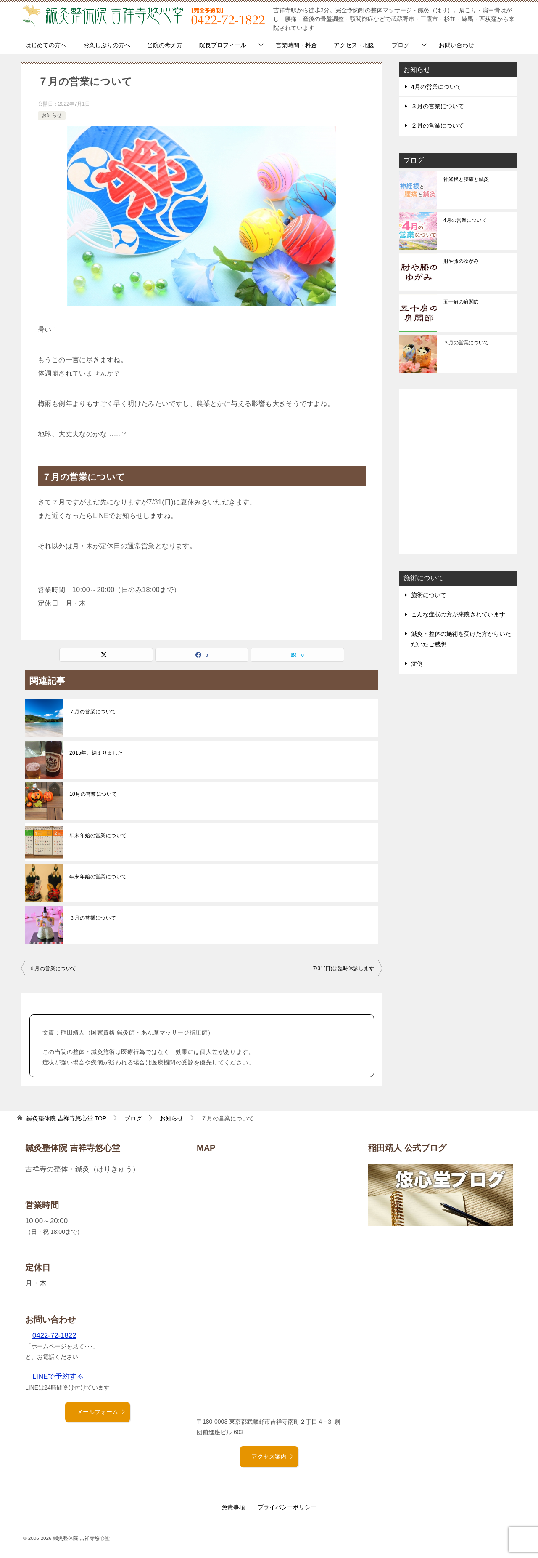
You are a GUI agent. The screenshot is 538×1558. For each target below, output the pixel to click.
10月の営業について (93, 794)
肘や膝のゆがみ (461, 261)
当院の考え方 (164, 45)
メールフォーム (101, 1412)
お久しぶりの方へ (106, 45)
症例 (417, 663)
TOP (66, 1118)
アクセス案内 (272, 1456)
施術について (428, 595)
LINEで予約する (58, 1376)
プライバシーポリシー (287, 1507)
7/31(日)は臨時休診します (343, 968)
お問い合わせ (456, 45)
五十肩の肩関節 (461, 302)
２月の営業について (437, 125)
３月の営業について (92, 918)
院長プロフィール (222, 45)
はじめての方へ (45, 45)
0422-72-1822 (54, 1335)
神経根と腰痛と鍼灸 (466, 179)
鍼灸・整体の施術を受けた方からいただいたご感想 (461, 639)
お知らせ (52, 115)
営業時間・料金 (296, 45)
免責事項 (233, 1507)
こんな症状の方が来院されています (458, 614)
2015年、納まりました (96, 753)
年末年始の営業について (98, 835)
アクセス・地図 (354, 45)
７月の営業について (92, 712)
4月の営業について (436, 86)
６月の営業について (52, 968)
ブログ (400, 45)
